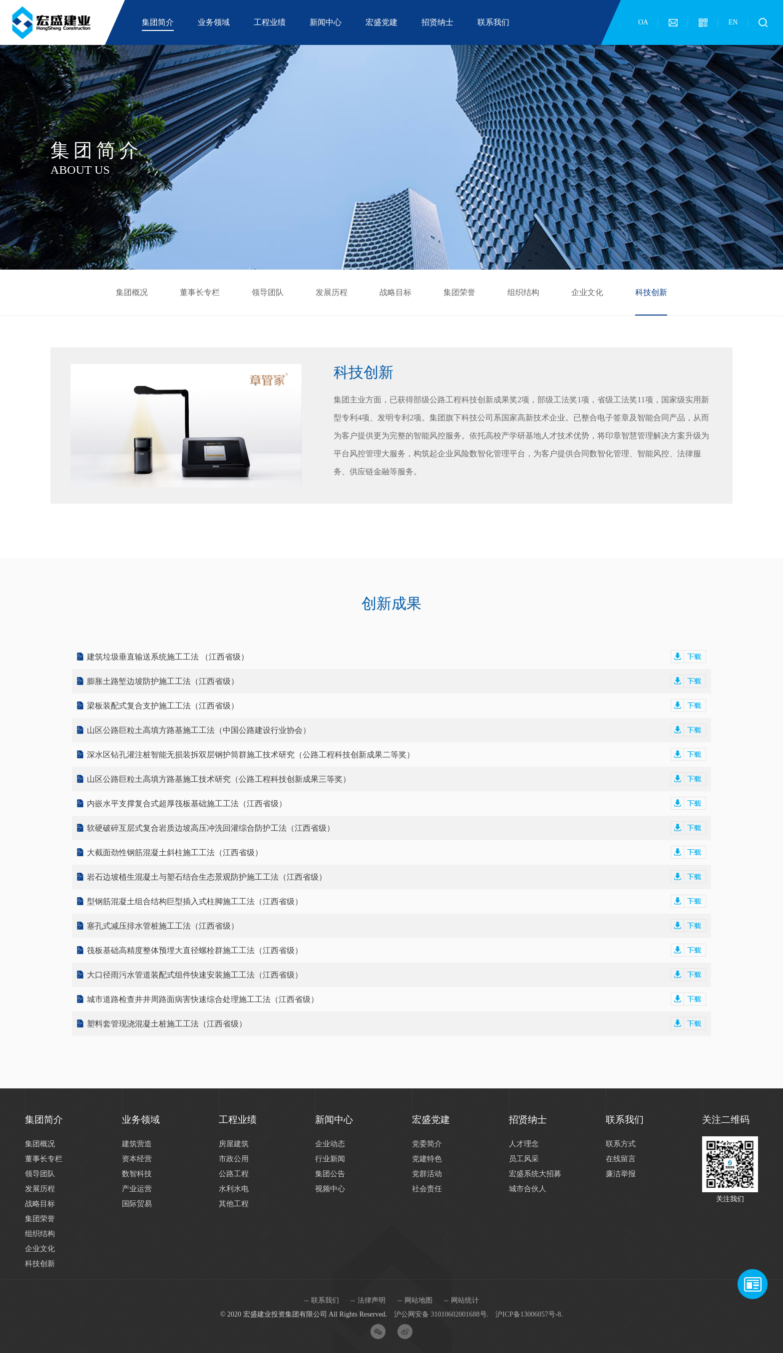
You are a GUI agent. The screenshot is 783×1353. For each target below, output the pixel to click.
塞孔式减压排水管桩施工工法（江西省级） (396, 926)
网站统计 (465, 1300)
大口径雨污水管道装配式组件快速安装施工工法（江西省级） (396, 975)
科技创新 (651, 292)
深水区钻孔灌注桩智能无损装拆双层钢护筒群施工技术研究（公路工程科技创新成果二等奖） (396, 754)
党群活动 (427, 1174)
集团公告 (330, 1174)
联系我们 (493, 22)
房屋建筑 (234, 1144)
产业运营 (137, 1189)
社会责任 (427, 1189)
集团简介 (158, 22)
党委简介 (427, 1144)
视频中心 (330, 1189)
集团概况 (132, 292)
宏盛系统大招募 (535, 1174)
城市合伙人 (527, 1189)
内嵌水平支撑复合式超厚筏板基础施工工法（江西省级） (396, 803)
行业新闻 (330, 1159)
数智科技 (137, 1174)
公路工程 (234, 1174)
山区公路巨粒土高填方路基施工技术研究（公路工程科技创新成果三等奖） (396, 779)
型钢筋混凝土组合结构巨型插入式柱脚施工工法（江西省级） (396, 901)
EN (733, 22)
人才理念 (524, 1144)
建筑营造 (137, 1144)
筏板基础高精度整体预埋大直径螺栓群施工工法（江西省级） (396, 950)
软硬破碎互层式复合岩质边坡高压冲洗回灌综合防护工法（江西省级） (396, 828)
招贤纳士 (437, 22)
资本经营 (137, 1159)
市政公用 (234, 1159)
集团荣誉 (459, 292)
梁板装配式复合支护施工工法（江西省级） (396, 705)
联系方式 (621, 1144)
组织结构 (523, 292)
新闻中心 (326, 22)
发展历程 (332, 292)
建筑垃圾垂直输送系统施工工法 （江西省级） (396, 657)
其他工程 (234, 1204)
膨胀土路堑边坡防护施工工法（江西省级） (396, 681)
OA (643, 22)
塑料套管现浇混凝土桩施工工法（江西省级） (396, 1024)
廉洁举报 (621, 1174)
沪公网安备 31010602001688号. (441, 1314)
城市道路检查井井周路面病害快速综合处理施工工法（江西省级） (396, 999)
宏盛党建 (381, 22)
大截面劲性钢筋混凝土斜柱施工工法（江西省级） (396, 852)
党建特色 (427, 1159)
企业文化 (587, 292)
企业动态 (330, 1144)
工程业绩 (270, 22)
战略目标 (395, 292)
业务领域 (214, 22)
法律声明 (372, 1300)
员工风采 (524, 1159)
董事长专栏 (200, 292)
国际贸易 (137, 1204)
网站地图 (418, 1300)
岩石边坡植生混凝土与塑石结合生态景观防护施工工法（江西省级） (396, 877)
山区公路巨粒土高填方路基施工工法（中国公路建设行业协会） (396, 730)
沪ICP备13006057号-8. (529, 1314)
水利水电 (234, 1189)
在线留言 (621, 1159)
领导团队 (268, 292)
